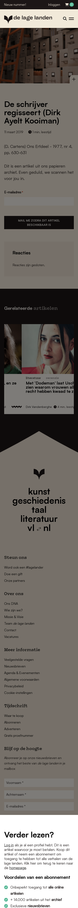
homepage (17, 868)
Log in (9, 845)
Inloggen (54, 5)
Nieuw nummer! (15, 5)
